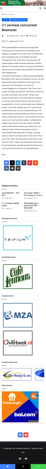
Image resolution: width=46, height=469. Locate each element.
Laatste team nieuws (19, 20)
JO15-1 (12, 14)
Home (5, 14)
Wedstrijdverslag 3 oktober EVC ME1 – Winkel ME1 (31, 205)
